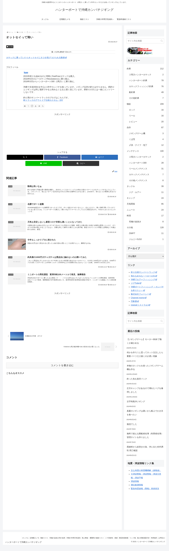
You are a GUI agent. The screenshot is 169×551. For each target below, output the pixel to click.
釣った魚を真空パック (137, 379)
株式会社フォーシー (141, 294)
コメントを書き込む (62, 367)
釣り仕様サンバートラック (144, 272)
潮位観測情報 (137, 485)
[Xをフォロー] (28, 105)
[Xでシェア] (25, 157)
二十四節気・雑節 (105, 538)
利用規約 (152, 538)
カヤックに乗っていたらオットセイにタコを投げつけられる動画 (36, 57)
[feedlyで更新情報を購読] (39, 105)
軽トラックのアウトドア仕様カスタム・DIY (43, 100)
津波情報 (135, 481)
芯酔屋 (135, 301)
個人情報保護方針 (140, 538)
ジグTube (136, 283)
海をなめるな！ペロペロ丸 (144, 276)
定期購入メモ (22, 538)
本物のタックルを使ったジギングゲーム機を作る (145, 367)
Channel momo (138, 298)
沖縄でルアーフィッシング (144, 279)
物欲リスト (34, 538)
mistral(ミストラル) (140, 305)
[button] (81, 163)
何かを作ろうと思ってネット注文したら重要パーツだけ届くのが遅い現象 (145, 354)
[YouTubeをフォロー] (35, 105)
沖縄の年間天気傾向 (65, 538)
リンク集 (129, 538)
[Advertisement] (62, 132)
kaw (26, 72)
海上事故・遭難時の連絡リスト (86, 538)
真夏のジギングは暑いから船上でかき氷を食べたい (145, 413)
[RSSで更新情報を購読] (42, 105)
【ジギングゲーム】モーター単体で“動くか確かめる (144, 341)
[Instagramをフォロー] (32, 105)
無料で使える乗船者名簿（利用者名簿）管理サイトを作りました (145, 435)
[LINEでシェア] (43, 163)
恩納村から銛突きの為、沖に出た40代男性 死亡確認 (145, 449)
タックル (12, 538)
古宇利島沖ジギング (136, 401)
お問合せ (161, 538)
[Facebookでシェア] (62, 157)
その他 (10, 46)
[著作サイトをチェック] (24, 105)
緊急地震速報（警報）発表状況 (145, 488)
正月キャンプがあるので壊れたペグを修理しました (145, 390)
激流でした (132, 424)
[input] (145, 40)
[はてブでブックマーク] (99, 157)
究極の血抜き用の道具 (48, 538)
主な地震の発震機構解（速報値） (146, 470)
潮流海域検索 (118, 538)
